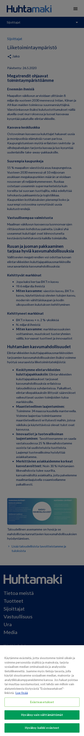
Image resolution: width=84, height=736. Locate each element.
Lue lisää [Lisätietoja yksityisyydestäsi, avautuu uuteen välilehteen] (21, 695)
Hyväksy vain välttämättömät (42, 717)
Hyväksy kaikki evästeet (42, 730)
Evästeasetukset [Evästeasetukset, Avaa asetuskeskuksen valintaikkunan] (42, 704)
